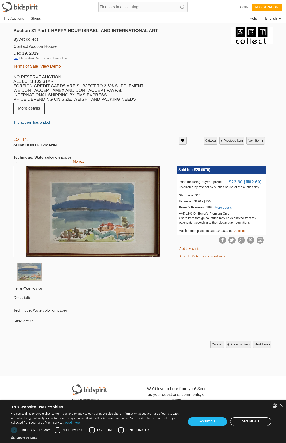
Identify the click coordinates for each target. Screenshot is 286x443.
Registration (266, 7)
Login (243, 7)
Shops (36, 18)
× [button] (281, 405)
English (273, 18)
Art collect (239, 231)
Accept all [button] (207, 421)
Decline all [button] (251, 421)
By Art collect (25, 39)
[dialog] (143, 421)
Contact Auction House (35, 46)
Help (253, 18)
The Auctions (13, 18)
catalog (210, 140)
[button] (96, 437)
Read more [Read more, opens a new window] (72, 422)
